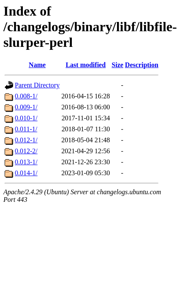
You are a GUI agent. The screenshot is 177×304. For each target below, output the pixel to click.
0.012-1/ (26, 140)
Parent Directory (37, 85)
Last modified (85, 64)
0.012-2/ (26, 151)
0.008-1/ (26, 96)
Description (141, 64)
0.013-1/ (26, 162)
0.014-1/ (26, 172)
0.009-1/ (26, 107)
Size (117, 64)
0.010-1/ (26, 118)
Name (37, 64)
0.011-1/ (26, 129)
